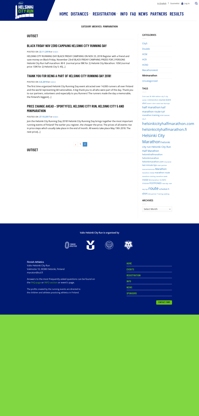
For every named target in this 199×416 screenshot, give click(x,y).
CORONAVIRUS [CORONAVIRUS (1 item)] (152, 100)
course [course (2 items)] (162, 99)
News (143, 13)
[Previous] (75, 144)
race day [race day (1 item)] (165, 183)
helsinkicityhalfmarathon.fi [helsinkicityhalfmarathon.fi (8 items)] (164, 129)
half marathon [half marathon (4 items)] (151, 107)
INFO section (50, 282)
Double (146, 48)
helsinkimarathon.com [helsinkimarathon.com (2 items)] (153, 161)
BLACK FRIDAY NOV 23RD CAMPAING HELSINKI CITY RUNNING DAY (67, 45)
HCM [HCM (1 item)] (161, 115)
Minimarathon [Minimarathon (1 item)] (154, 180)
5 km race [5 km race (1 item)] (145, 96)
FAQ (133, 13)
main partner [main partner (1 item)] (162, 165)
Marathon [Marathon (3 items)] (161, 169)
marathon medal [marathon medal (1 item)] (148, 173)
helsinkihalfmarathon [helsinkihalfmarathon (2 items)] (152, 154)
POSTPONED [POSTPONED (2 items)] (155, 183)
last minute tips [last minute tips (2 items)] (149, 165)
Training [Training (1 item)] (160, 194)
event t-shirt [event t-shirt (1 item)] (151, 103)
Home (63, 13)
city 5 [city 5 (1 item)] (163, 96)
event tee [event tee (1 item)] (159, 103)
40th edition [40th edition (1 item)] (156, 96)
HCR (144, 59)
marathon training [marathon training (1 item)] (148, 176)
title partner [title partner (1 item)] (152, 194)
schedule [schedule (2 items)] (163, 189)
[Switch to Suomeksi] (174, 3)
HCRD (145, 64)
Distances (80, 13)
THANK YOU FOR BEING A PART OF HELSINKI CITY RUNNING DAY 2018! (69, 76)
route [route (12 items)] (153, 188)
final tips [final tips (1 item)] (167, 103)
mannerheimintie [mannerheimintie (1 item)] (148, 169)
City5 (144, 43)
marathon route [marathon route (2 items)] (162, 172)
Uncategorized (150, 80)
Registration (105, 13)
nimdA (55, 52)
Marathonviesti (150, 70)
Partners (158, 13)
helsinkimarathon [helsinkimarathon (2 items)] (150, 158)
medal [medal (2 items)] (145, 179)
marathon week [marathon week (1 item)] (161, 176)
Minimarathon (149, 75)
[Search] (196, 3)
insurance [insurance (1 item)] (167, 162)
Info (124, 13)
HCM (144, 54)
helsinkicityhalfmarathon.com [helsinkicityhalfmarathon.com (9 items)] (168, 123)
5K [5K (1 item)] (150, 96)
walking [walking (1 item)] (166, 194)
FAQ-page (36, 282)
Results (177, 13)
